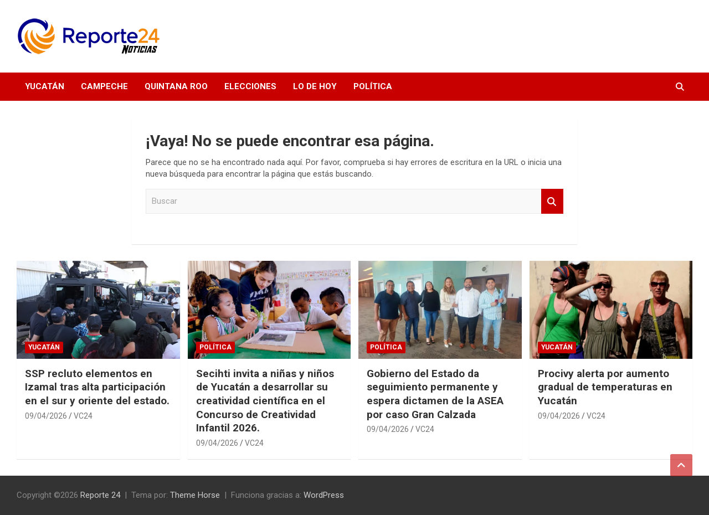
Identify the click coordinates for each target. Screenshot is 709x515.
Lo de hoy (315, 86)
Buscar (552, 201)
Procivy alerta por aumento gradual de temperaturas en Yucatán (605, 387)
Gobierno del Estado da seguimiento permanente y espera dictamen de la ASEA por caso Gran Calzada (435, 394)
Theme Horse (195, 495)
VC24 (83, 415)
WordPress (324, 495)
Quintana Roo (176, 86)
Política (372, 86)
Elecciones (250, 86)
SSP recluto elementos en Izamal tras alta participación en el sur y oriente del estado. (97, 387)
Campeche (104, 86)
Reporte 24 (100, 495)
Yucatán (44, 86)
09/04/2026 (46, 415)
